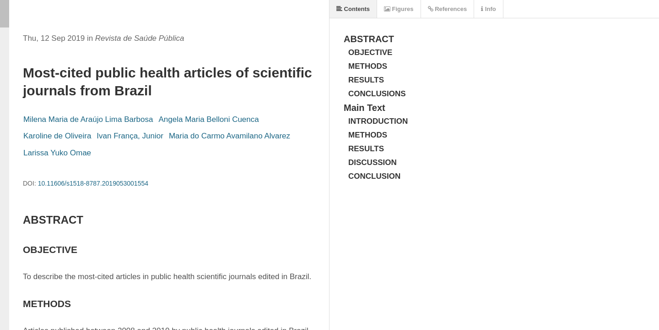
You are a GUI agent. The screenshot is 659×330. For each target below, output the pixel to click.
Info (488, 9)
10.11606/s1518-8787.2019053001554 (93, 183)
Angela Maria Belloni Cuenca (208, 119)
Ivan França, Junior (130, 136)
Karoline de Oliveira (57, 136)
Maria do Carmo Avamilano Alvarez (229, 136)
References (447, 9)
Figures (399, 9)
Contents (353, 9)
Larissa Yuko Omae (57, 152)
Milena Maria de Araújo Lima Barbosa (88, 119)
